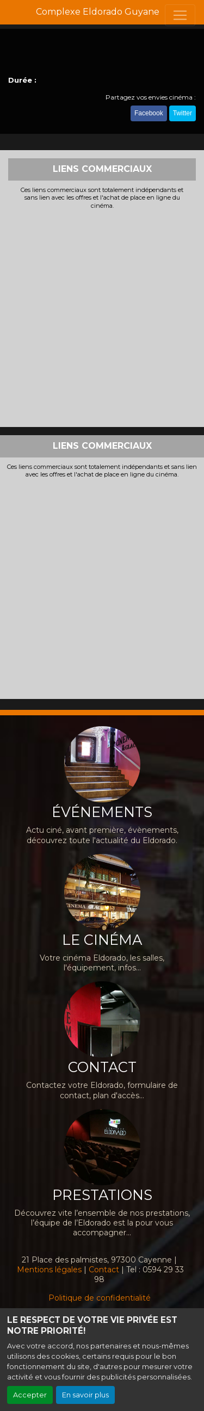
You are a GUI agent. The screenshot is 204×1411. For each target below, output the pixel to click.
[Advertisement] (102, 317)
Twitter (182, 113)
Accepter (30, 1395)
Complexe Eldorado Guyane (97, 12)
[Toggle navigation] (180, 15)
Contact (104, 1269)
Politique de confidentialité (99, 1298)
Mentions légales (49, 1269)
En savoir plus (85, 1395)
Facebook (148, 113)
